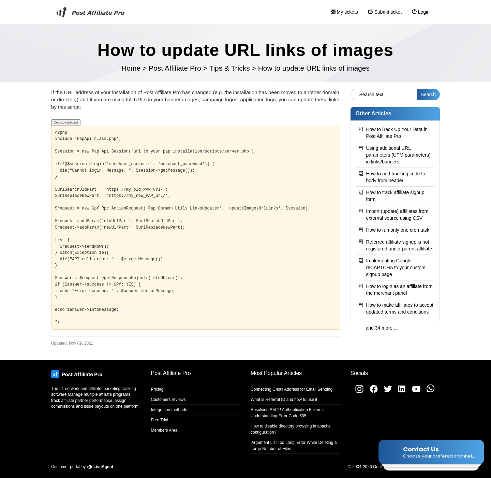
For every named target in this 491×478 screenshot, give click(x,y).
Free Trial (159, 420)
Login (418, 14)
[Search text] (384, 94)
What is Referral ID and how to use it (284, 399)
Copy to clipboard (66, 122)
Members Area (164, 430)
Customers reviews (168, 399)
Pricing (157, 389)
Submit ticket (382, 14)
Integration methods (169, 409)
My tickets (342, 14)
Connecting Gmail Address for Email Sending (291, 389)
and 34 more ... (382, 328)
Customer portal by (82, 466)
